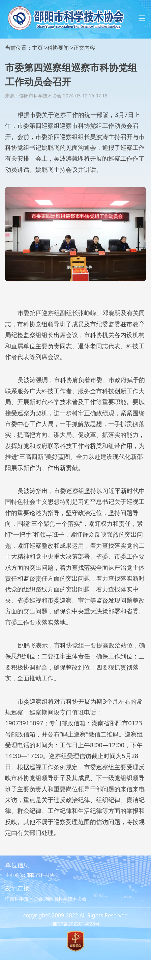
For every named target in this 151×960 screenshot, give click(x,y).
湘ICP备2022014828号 (75, 923)
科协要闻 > (60, 47)
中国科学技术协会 (24, 898)
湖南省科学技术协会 (65, 898)
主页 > (39, 47)
